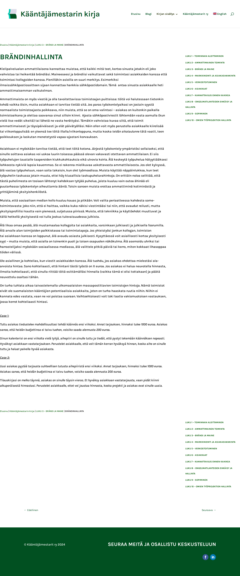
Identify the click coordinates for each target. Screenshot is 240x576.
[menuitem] (220, 20)
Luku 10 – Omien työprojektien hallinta (208, 120)
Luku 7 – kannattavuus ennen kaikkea (207, 95)
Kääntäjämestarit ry (195, 14)
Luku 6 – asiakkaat (196, 88)
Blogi (148, 14)
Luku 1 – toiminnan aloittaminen (204, 56)
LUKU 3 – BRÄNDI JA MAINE (49, 45)
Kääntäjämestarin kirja (22, 45)
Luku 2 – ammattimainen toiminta (205, 62)
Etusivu (136, 14)
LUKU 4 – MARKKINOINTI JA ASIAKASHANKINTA (210, 75)
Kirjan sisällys (165, 14)
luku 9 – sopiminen (196, 113)
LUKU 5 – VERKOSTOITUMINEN (201, 82)
